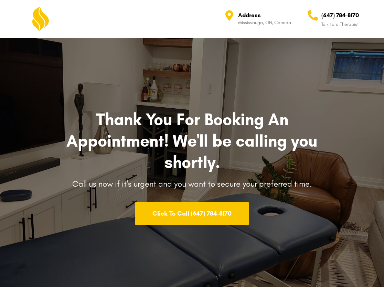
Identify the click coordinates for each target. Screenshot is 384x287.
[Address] (229, 15)
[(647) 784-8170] (313, 15)
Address (249, 15)
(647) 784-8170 (340, 15)
